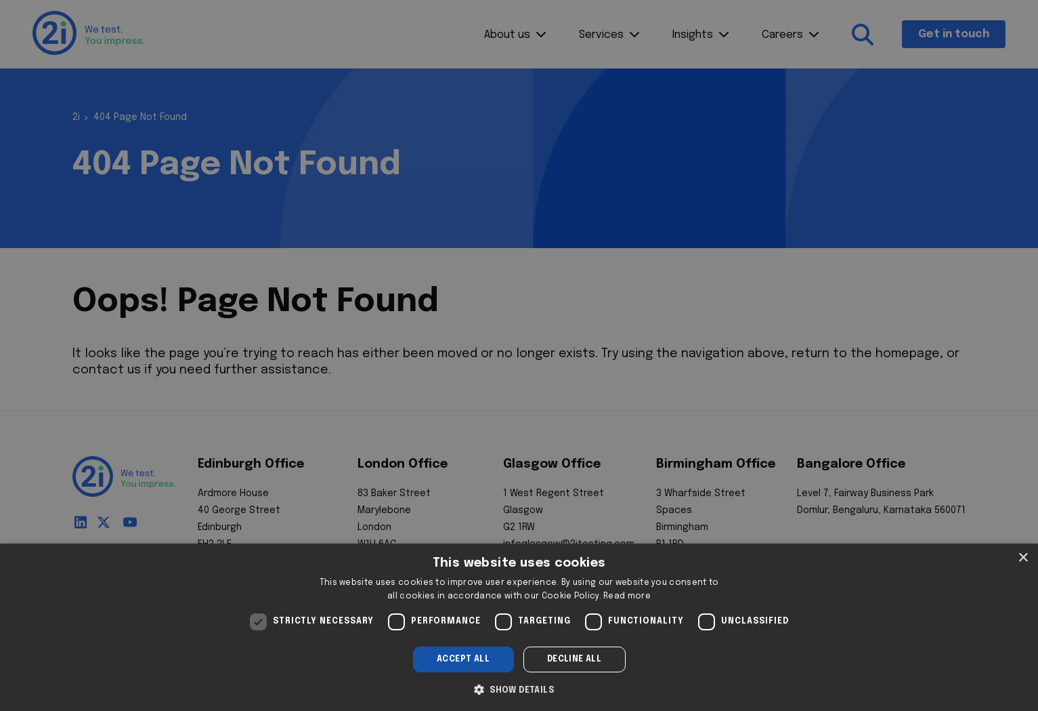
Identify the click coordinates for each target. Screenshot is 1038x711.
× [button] (1023, 558)
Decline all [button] (574, 659)
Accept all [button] (463, 659)
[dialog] (519, 627)
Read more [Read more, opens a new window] (627, 596)
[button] (519, 689)
